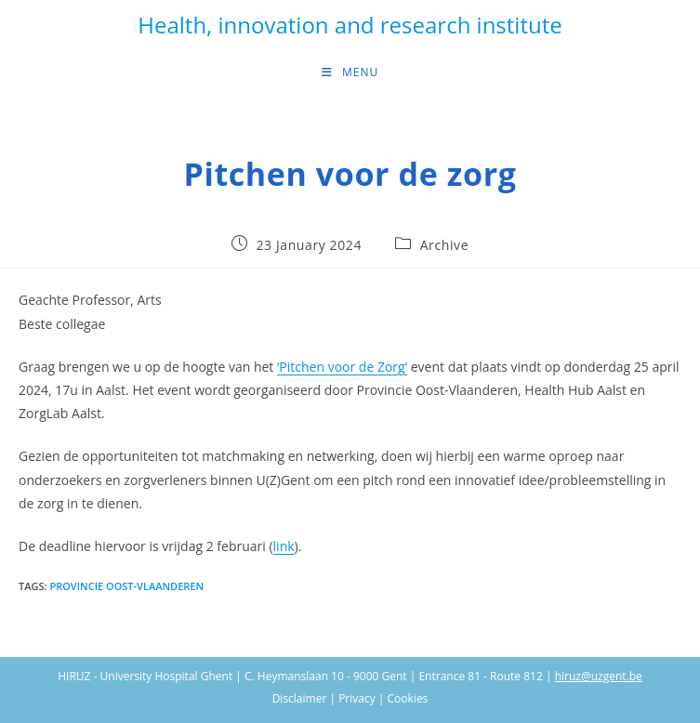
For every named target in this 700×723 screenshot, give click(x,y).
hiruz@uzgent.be (598, 676)
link (284, 546)
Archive (444, 245)
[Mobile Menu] (350, 72)
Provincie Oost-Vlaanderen (126, 586)
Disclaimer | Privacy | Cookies (350, 698)
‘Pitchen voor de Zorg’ (342, 366)
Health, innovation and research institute (349, 24)
